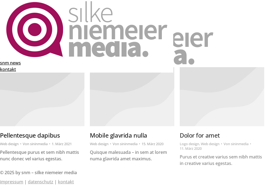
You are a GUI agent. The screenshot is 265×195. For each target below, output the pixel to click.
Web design (9, 143)
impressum (11, 182)
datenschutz (40, 182)
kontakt (66, 182)
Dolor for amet (200, 135)
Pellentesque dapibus (30, 135)
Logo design (189, 143)
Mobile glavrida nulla (118, 135)
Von (35, 144)
